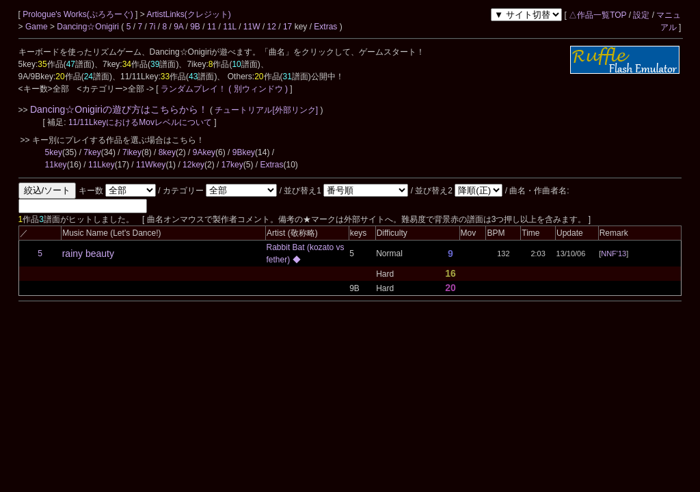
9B (195, 26)
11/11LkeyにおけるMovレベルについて (141, 122)
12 (271, 26)
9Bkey (243, 152)
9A (178, 26)
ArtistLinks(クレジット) (188, 14)
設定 (641, 15)
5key (53, 152)
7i (152, 26)
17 (287, 26)
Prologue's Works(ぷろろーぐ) (79, 14)
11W (251, 26)
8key (167, 152)
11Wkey (150, 164)
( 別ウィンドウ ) (258, 89)
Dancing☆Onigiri (89, 26)
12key (193, 164)
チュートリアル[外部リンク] (266, 110)
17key (232, 164)
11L (230, 26)
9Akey (204, 152)
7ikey (132, 152)
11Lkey (101, 164)
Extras (325, 26)
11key (56, 164)
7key (91, 152)
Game (37, 26)
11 (211, 26)
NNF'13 (613, 253)
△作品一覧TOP (597, 15)
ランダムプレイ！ (194, 89)
